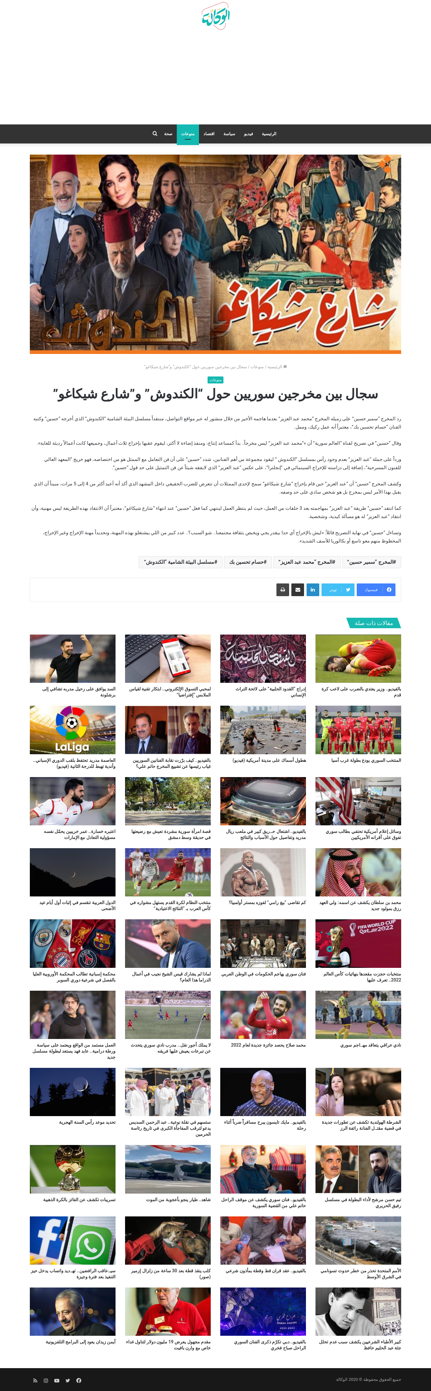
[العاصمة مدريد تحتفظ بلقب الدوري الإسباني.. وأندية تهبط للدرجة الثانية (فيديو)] (73, 730)
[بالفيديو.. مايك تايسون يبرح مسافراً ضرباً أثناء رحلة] (263, 1092)
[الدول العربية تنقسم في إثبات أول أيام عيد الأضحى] (73, 872)
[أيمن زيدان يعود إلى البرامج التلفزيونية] (73, 1312)
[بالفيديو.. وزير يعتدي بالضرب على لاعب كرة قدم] (358, 659)
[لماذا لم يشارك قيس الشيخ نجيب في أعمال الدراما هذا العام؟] (168, 943)
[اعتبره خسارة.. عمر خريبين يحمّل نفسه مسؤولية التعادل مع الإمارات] (73, 801)
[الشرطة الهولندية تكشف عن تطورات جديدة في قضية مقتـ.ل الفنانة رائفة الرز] (358, 1092)
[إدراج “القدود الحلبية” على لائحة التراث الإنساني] (263, 659)
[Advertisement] (215, 79)
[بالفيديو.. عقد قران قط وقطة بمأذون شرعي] (263, 1240)
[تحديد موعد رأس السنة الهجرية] (73, 1092)
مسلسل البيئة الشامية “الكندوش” (179, 562)
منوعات (188, 133)
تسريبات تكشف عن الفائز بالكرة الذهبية (79, 1199)
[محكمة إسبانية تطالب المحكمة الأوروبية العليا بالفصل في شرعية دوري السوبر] (73, 943)
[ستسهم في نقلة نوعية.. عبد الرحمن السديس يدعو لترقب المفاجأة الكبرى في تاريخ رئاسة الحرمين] (168, 1092)
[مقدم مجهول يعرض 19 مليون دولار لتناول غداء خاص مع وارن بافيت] (168, 1312)
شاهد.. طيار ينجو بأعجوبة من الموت (178, 1199)
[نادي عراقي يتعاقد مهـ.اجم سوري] (358, 1015)
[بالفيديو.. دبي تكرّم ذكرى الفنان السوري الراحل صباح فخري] (263, 1312)
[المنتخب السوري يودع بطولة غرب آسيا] (358, 730)
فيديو (248, 133)
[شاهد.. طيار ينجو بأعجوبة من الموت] (168, 1169)
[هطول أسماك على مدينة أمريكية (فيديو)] (263, 730)
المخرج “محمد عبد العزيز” (305, 562)
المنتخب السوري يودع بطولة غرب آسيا (366, 760)
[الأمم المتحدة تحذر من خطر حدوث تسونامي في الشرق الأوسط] (358, 1240)
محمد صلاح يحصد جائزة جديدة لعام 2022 (268, 1045)
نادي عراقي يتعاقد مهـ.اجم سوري (370, 1045)
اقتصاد (209, 133)
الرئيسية (269, 133)
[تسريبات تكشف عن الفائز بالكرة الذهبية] (73, 1169)
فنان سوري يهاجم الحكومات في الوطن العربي (263, 973)
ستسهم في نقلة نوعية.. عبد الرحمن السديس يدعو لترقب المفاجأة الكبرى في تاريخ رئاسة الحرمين (170, 1128)
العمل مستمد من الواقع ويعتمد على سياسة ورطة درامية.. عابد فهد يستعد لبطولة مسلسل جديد (74, 1051)
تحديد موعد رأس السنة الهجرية (87, 1122)
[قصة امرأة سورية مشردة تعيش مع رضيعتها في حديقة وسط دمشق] (168, 801)
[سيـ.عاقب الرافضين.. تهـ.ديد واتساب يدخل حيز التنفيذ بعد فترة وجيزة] (73, 1240)
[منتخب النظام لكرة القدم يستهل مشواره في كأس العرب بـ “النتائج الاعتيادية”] (168, 872)
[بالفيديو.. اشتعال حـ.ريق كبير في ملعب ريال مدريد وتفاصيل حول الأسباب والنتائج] (263, 801)
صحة (168, 133)
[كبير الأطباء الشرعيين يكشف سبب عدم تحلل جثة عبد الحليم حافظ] (358, 1312)
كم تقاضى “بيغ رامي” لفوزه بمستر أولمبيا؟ (267, 902)
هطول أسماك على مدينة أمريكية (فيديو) (269, 760)
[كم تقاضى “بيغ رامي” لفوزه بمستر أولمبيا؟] (263, 872)
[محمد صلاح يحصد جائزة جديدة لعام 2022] (263, 1015)
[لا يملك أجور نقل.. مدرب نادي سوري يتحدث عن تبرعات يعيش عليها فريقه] (168, 1015)
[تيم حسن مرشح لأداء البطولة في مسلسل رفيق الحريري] (358, 1169)
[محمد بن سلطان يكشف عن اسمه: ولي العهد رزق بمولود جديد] (358, 872)
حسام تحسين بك (246, 562)
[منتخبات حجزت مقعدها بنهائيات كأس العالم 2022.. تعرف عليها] (358, 943)
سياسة (229, 133)
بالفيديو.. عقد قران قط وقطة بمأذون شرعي (266, 1270)
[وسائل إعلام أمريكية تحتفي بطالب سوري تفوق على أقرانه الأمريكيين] (358, 801)
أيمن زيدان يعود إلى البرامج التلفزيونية (81, 1341)
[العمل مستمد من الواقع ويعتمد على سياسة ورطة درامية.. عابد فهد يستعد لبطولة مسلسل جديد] (73, 1015)
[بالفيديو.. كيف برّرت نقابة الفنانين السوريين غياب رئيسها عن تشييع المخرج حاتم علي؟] (168, 730)
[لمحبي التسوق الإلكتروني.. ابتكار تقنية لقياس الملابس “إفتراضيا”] (168, 659)
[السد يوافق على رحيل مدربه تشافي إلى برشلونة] (73, 659)
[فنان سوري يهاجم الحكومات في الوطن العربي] (263, 943)
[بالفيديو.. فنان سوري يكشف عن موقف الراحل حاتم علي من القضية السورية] (263, 1169)
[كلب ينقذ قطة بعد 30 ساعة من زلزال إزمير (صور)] (168, 1240)
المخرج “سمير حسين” (370, 562)
